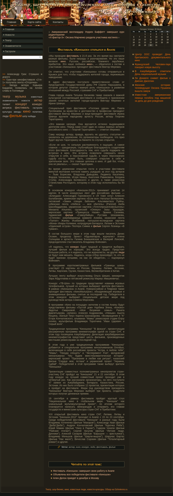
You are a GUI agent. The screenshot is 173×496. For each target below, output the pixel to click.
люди (5, 116)
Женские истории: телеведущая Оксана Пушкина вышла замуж (153, 88)
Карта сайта (34, 22)
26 (168, 42)
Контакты (58, 22)
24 (156, 42)
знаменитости (9, 100)
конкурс (37, 104)
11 (162, 37)
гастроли (37, 108)
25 (162, 42)
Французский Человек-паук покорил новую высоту (153, 66)
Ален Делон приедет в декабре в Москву (76, 478)
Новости (9, 34)
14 (139, 40)
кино (26, 111)
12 (168, 37)
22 (145, 42)
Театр (8, 40)
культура (7, 111)
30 (151, 45)
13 (134, 40)
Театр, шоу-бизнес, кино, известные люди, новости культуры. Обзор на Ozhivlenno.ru (86, 489)
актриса (6, 107)
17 (156, 40)
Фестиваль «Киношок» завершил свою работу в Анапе (84, 470)
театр (6, 96)
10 (156, 37)
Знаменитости (13, 45)
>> (3, 74)
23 (151, 42)
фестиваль (22, 107)
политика (37, 111)
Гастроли (10, 51)
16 (151, 40)
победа (31, 116)
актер (38, 100)
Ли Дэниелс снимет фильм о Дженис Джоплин (153, 80)
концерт (21, 104)
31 (156, 45)
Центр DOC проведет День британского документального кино (153, 57)
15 (145, 40)
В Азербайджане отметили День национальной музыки (153, 73)
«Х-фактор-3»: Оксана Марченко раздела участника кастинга (83, 37)
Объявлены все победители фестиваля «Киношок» (82, 474)
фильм (15, 115)
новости (25, 100)
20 (134, 42)
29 (145, 45)
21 (139, 42)
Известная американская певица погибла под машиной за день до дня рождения (153, 97)
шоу (24, 116)
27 (134, 45)
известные (36, 96)
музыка (20, 96)
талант (6, 104)
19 (168, 40)
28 (139, 45)
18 (162, 40)
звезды (17, 111)
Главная (11, 22)
